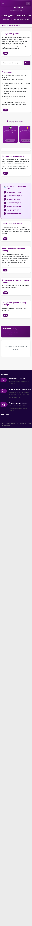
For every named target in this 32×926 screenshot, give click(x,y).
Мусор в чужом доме (14, 210)
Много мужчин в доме (14, 206)
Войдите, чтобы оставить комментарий (11, 333)
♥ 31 (5, 173)
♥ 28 (5, 292)
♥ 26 (5, 53)
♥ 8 (5, 270)
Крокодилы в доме (14, 25)
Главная (4, 25)
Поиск (27, 63)
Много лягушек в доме (14, 196)
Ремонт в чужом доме (14, 213)
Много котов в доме (13, 199)
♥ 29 (5, 315)
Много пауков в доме (14, 203)
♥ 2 (5, 238)
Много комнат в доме (14, 192)
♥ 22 (5, 109)
